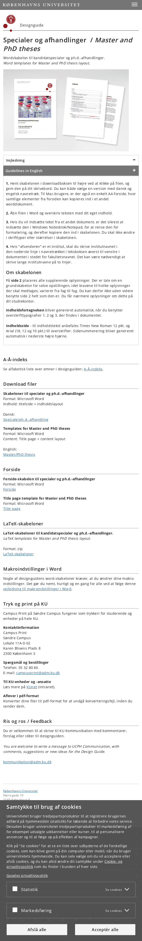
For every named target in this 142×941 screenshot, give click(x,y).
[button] (135, 4)
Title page (11, 508)
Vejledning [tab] (15, 160)
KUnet (32, 687)
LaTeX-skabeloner (18, 554)
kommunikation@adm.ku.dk (27, 762)
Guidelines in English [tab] (24, 170)
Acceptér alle (105, 929)
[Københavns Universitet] (9, 23)
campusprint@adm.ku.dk (38, 672)
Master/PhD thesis (19, 454)
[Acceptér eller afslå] (16, 888)
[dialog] (71, 870)
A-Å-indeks (93, 369)
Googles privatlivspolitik (27, 875)
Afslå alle (37, 929)
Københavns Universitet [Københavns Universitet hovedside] (20, 791)
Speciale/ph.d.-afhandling (25, 419)
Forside (9, 489)
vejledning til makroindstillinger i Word (37, 588)
